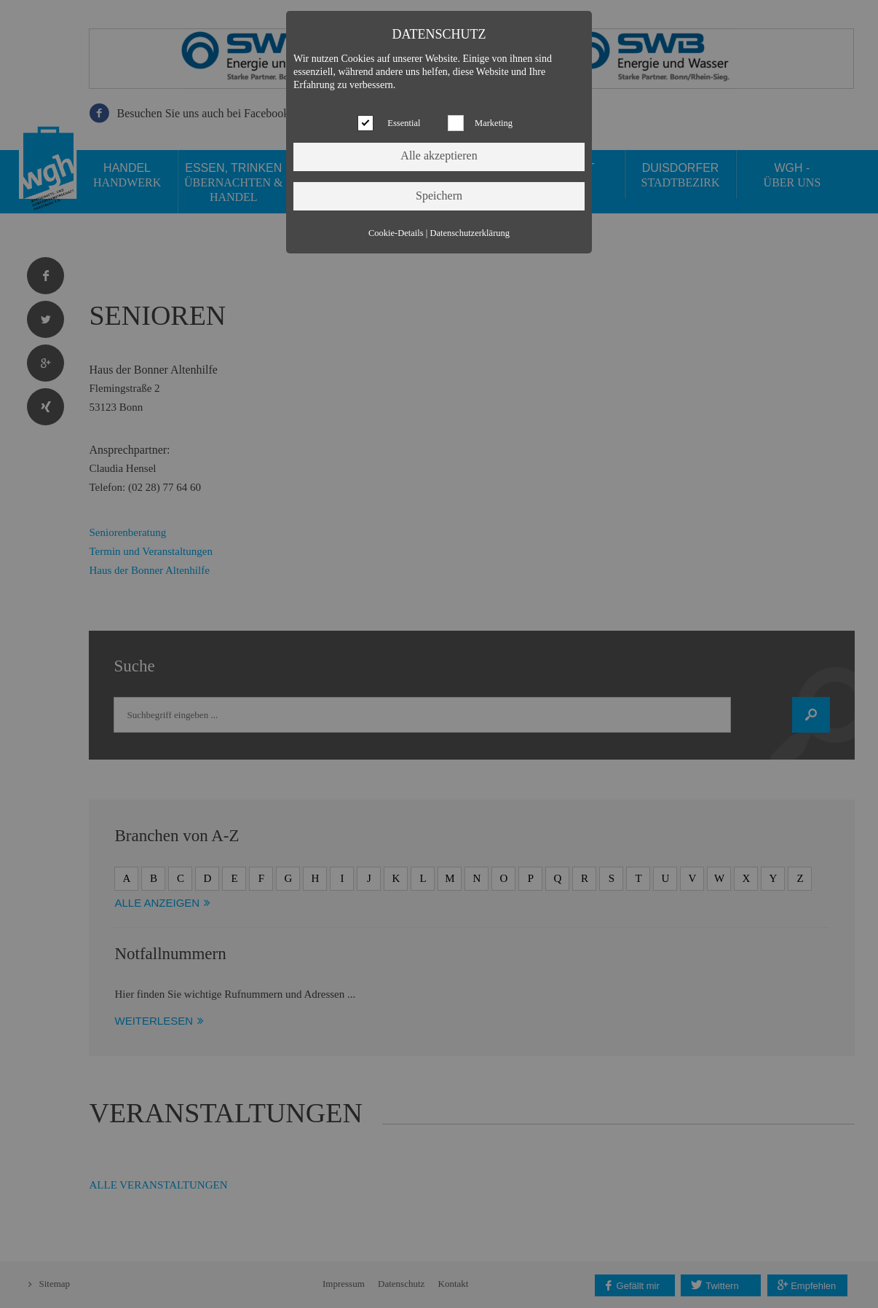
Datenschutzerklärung (470, 233)
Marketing (494, 123)
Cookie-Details (396, 233)
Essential (403, 123)
